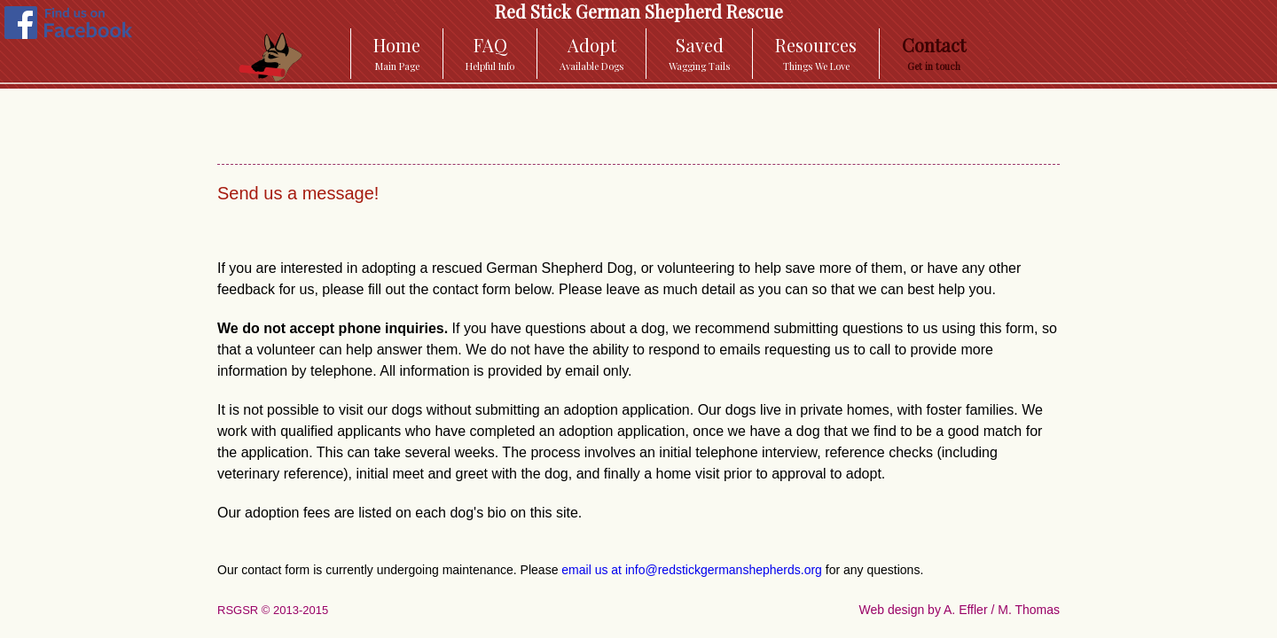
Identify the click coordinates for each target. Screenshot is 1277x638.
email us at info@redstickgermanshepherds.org (691, 570)
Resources (816, 53)
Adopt (591, 53)
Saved (699, 53)
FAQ (490, 53)
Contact (934, 53)
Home (396, 53)
